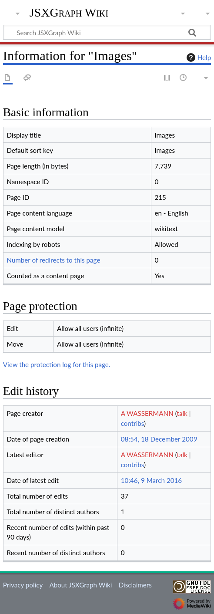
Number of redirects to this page (53, 260)
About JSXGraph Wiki (80, 585)
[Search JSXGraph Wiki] (107, 32)
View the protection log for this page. (56, 364)
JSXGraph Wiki (69, 13)
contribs (132, 423)
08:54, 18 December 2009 (159, 439)
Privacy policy (23, 585)
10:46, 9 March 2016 (151, 480)
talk (182, 413)
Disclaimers (135, 585)
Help (197, 57)
